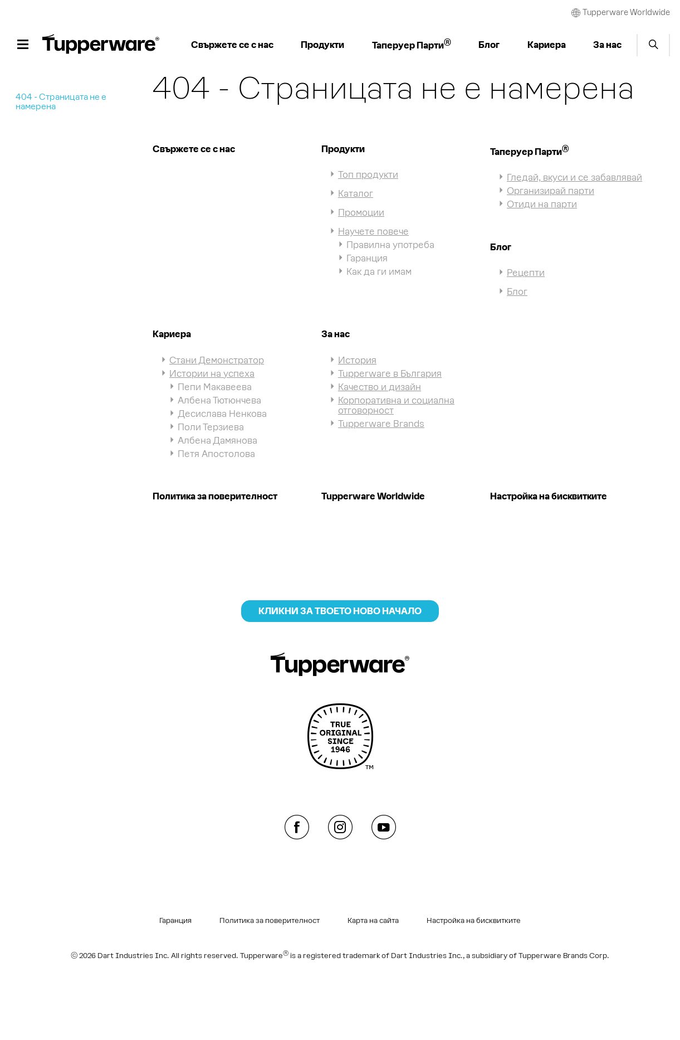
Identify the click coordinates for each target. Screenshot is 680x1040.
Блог (500, 247)
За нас (335, 334)
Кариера (172, 334)
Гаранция (175, 920)
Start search (653, 45)
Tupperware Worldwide (373, 496)
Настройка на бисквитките (548, 496)
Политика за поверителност (215, 496)
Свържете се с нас (194, 149)
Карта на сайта (373, 920)
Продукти (343, 149)
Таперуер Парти (529, 152)
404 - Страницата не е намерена (61, 101)
